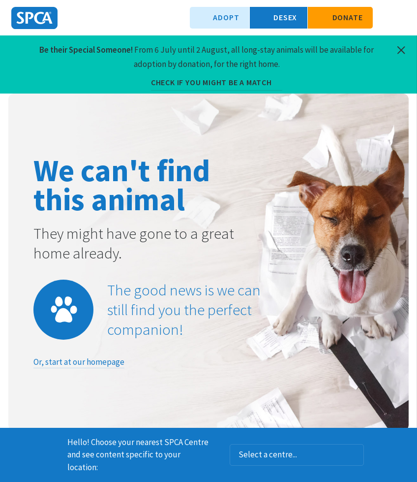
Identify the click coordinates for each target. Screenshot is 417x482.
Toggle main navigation (401, 17)
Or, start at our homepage (78, 361)
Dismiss (405, 440)
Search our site (385, 18)
